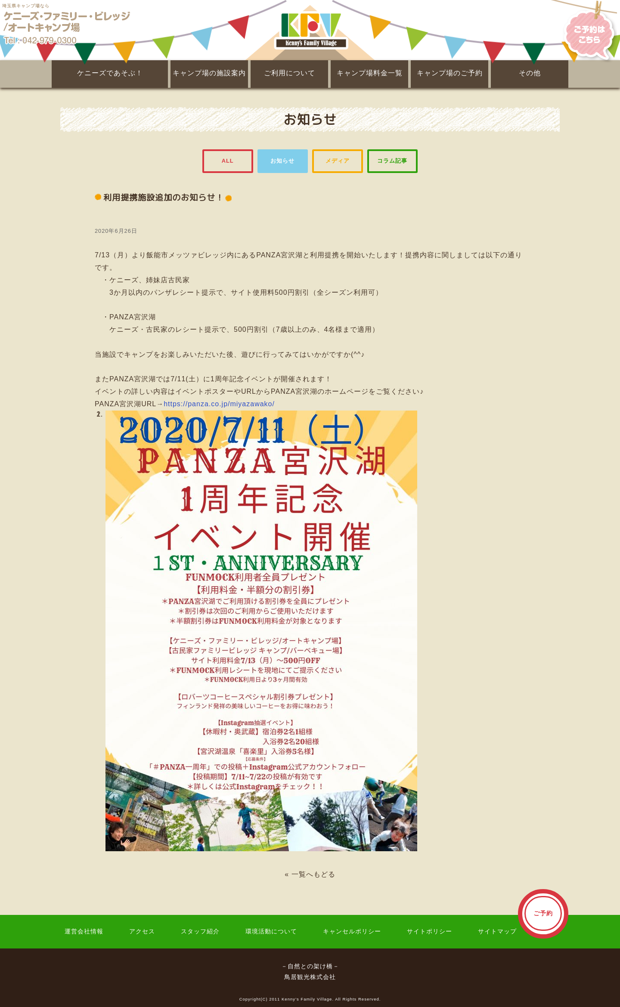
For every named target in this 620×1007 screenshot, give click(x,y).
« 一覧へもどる (310, 874)
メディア (338, 161)
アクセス (142, 931)
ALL (228, 161)
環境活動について (271, 931)
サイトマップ (497, 931)
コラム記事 (392, 161)
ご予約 (543, 913)
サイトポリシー (429, 931)
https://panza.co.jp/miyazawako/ (219, 404)
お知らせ (282, 161)
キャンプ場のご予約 (450, 73)
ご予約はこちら (584, 30)
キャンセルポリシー (352, 931)
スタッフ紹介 (200, 931)
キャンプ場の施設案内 (209, 73)
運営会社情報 (84, 931)
